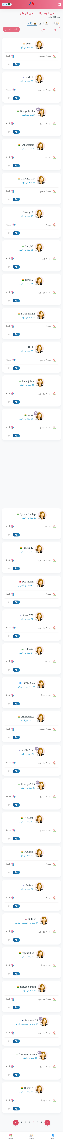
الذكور (43, 23)
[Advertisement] (31, 474)
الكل (55, 23)
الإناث (32, 23)
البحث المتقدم (11, 29)
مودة (31, 4)
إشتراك (10, 1136)
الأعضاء (31, 1136)
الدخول (52, 1136)
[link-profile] (31, 45)
